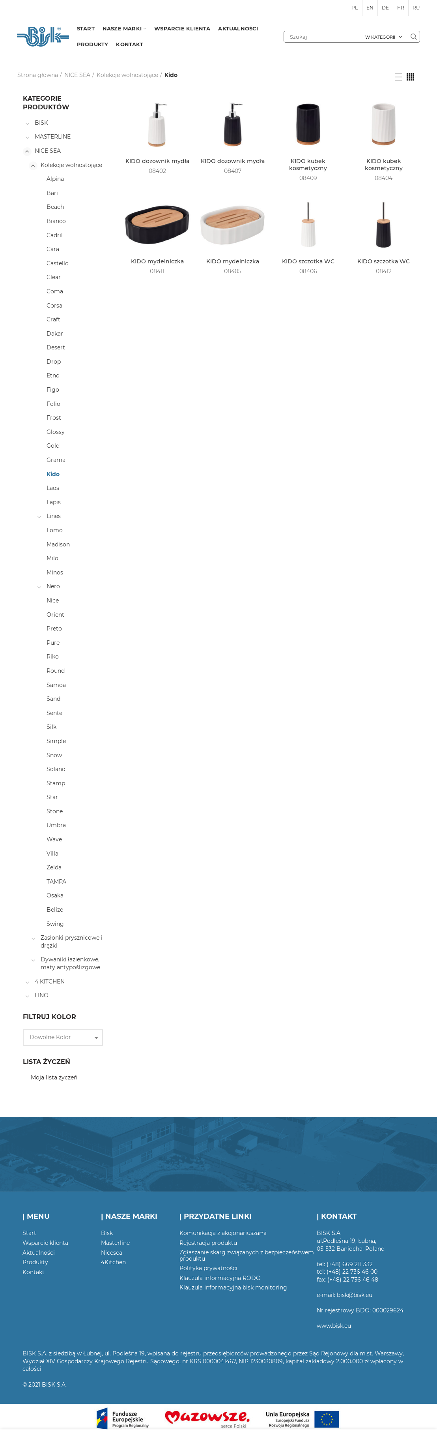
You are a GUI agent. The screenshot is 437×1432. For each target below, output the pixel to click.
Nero (53, 586)
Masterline (115, 1243)
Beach (55, 206)
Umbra (56, 825)
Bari (52, 193)
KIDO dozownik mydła (157, 161)
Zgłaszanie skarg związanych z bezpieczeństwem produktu (246, 1255)
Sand (53, 698)
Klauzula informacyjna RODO (220, 1278)
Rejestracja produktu (208, 1243)
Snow (54, 755)
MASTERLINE (53, 136)
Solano (56, 769)
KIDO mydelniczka (157, 261)
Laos (53, 488)
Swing (55, 923)
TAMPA (56, 881)
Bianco (56, 221)
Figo (53, 389)
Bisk (107, 1233)
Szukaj (413, 37)
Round (56, 670)
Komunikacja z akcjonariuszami (223, 1233)
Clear (54, 277)
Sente (54, 713)
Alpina (55, 178)
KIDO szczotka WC (308, 261)
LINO (42, 995)
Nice (53, 600)
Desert (56, 347)
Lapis (54, 502)
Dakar (55, 333)
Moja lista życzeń (54, 1077)
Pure (53, 642)
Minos (55, 572)
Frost (54, 417)
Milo (52, 558)
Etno (53, 375)
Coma (55, 291)
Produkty (35, 1262)
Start (29, 1233)
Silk (51, 726)
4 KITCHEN (50, 981)
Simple (56, 741)
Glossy (56, 431)
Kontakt (33, 1272)
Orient (55, 614)
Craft (53, 319)
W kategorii (380, 37)
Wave (54, 839)
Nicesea (111, 1253)
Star (52, 797)
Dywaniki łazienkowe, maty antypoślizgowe (70, 963)
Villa (52, 853)
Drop (54, 361)
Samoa (56, 685)
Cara (53, 249)
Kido (53, 474)
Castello (58, 263)
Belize (55, 909)
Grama (56, 460)
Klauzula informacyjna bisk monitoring (233, 1287)
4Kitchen (113, 1262)
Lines (54, 516)
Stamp (56, 783)
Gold (53, 445)
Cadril (55, 235)
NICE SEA (77, 75)
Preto (54, 628)
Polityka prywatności (208, 1268)
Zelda (54, 867)
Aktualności (38, 1253)
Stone (55, 811)
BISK (41, 122)
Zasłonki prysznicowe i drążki (72, 941)
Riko (53, 656)
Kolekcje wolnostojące (127, 75)
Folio (53, 403)
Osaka (55, 895)
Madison (58, 544)
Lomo (55, 530)
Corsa (54, 305)
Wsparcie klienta (45, 1243)
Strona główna (37, 75)
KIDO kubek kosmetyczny (308, 165)
